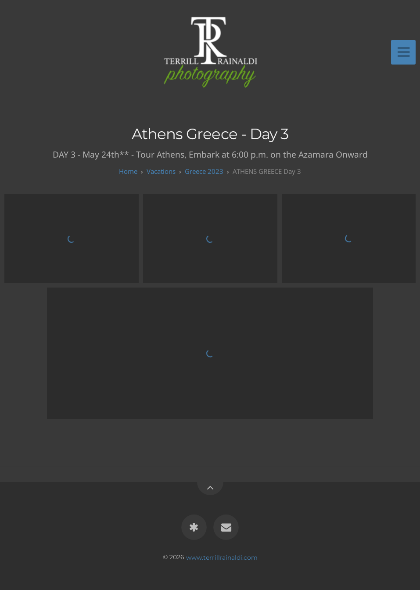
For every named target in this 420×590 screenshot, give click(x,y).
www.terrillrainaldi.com (222, 557)
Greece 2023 (204, 171)
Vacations (161, 171)
